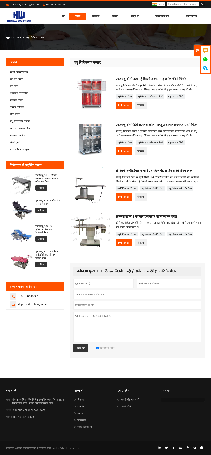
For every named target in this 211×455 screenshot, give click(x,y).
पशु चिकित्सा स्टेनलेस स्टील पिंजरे (150, 96)
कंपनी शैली (126, 406)
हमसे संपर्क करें (162, 16)
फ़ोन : (9, 416)
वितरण (80, 399)
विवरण (140, 105)
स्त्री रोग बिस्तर (16, 79)
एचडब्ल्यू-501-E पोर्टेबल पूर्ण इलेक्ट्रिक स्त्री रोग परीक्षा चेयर (46, 255)
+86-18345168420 (55, 4)
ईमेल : (9, 410)
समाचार (95, 16)
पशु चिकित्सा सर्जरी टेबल (126, 188)
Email (123, 105)
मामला (115, 16)
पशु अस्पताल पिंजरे (175, 96)
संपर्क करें (11, 390)
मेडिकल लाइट (16, 100)
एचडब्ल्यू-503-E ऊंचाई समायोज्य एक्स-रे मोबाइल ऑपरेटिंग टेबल (47, 178)
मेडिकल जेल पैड (17, 135)
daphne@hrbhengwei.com (25, 4)
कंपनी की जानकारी (130, 399)
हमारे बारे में (191, 16)
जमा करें (81, 348)
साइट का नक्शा (84, 427)
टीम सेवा (81, 406)
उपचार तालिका (17, 107)
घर (63, 16)
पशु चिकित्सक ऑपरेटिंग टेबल (180, 188)
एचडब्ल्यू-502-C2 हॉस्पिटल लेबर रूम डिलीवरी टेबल (43, 229)
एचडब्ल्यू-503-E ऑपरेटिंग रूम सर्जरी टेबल (47, 202)
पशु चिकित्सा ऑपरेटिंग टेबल (152, 188)
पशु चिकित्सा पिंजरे (124, 96)
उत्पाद (77, 16)
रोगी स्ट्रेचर (15, 114)
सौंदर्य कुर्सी (15, 142)
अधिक (41, 188)
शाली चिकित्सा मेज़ (19, 72)
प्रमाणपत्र (81, 420)
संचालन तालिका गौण (20, 128)
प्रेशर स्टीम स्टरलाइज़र (20, 149)
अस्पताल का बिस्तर (19, 93)
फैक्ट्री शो (135, 16)
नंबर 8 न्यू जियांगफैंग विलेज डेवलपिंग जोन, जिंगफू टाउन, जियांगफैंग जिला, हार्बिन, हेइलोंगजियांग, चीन (38, 401)
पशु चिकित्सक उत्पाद (20, 121)
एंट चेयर (14, 86)
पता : (8, 399)
